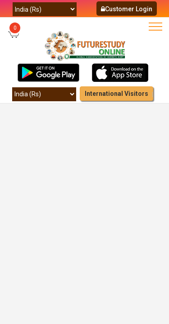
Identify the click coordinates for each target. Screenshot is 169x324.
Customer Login (126, 9)
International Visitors (116, 93)
